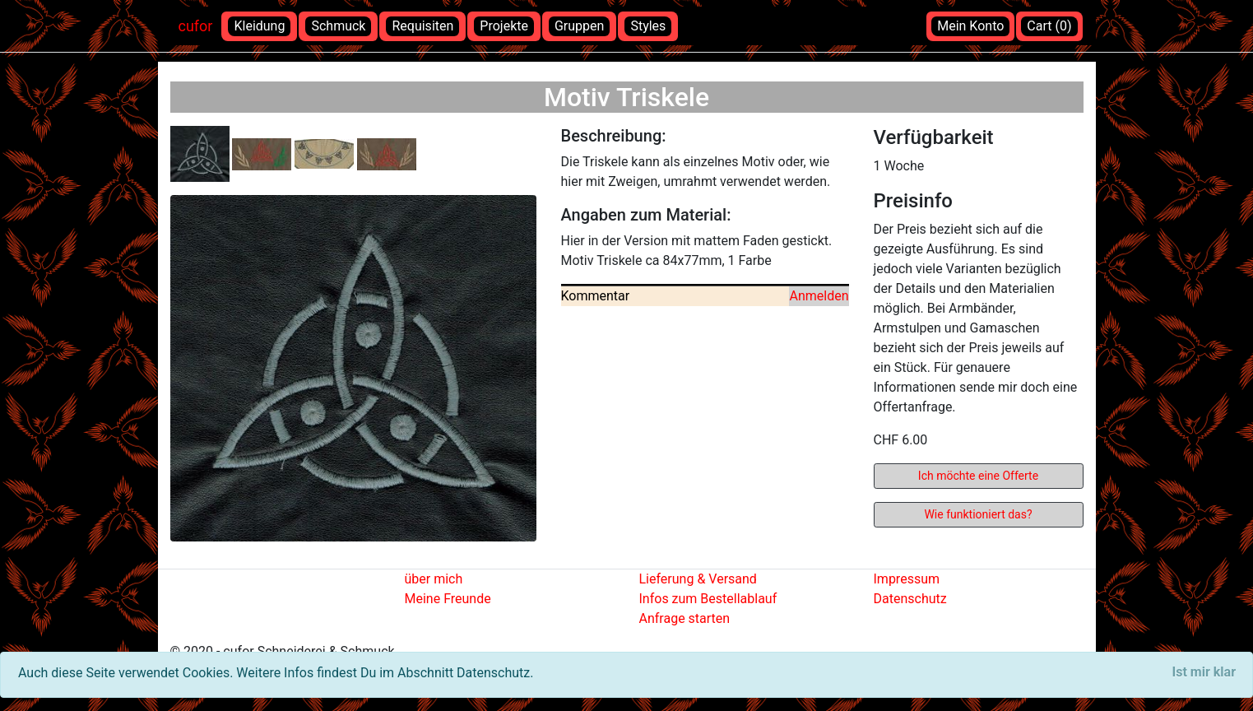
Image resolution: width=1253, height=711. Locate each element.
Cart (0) (1049, 26)
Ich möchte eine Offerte (978, 475)
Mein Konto (970, 26)
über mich (434, 579)
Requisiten (422, 26)
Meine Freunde (448, 598)
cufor (196, 26)
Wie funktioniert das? (978, 514)
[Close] (1204, 672)
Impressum (907, 579)
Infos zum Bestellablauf (708, 598)
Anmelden (818, 296)
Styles (648, 26)
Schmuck (338, 26)
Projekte (504, 26)
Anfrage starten (685, 618)
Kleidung (259, 26)
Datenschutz (910, 598)
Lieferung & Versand (698, 579)
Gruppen (579, 26)
